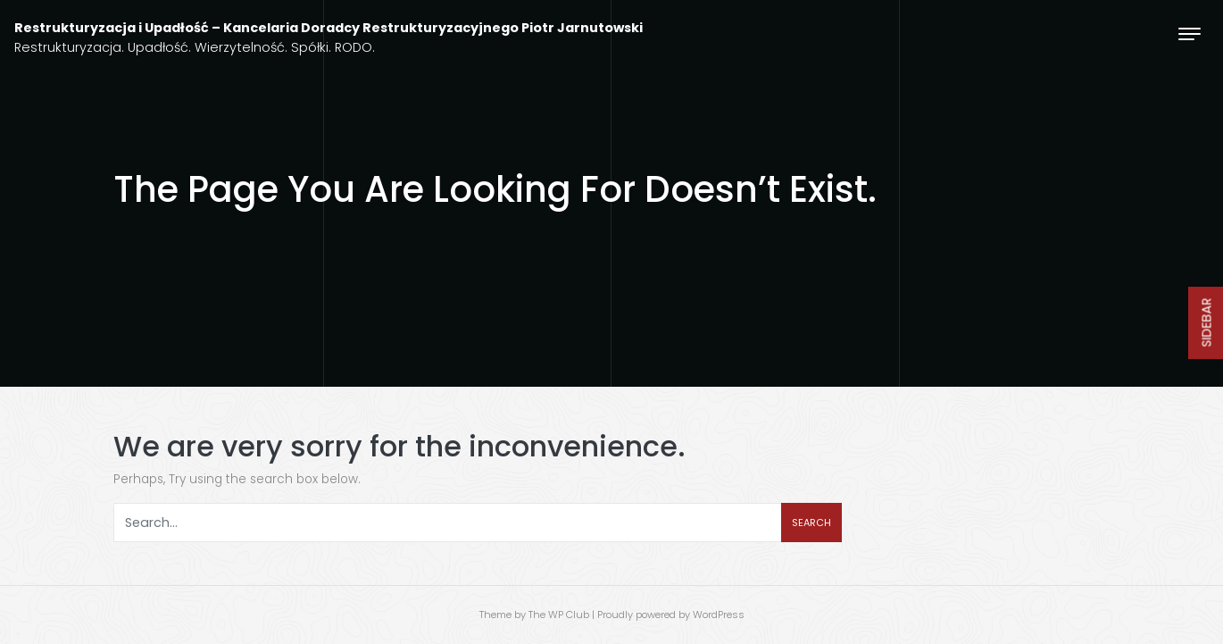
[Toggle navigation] (1189, 33)
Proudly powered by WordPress (671, 614)
